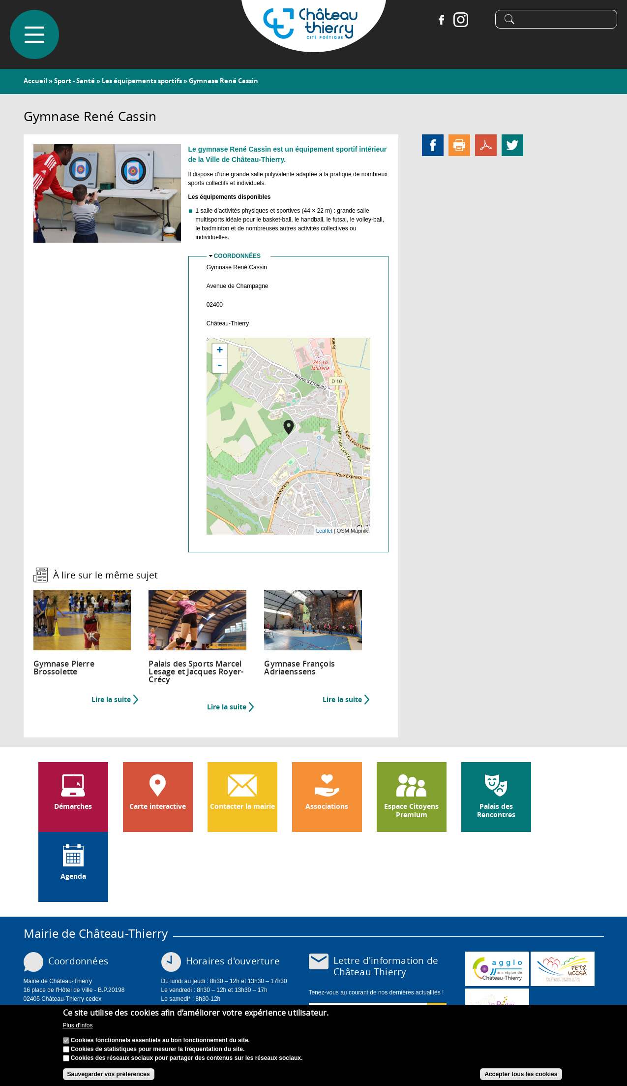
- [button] (219, 365)
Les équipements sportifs (142, 80)
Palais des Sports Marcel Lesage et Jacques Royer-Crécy (196, 671)
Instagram (461, 20)
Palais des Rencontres (496, 810)
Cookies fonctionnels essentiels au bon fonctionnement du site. (160, 1040)
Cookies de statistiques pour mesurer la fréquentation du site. (157, 1049)
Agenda (73, 876)
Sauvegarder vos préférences (108, 1074)
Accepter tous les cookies (520, 1074)
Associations (326, 806)
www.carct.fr (497, 969)
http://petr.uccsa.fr (563, 969)
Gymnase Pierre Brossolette (63, 668)
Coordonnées (237, 256)
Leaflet (324, 531)
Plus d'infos (78, 1025)
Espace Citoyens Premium (411, 810)
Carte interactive (157, 806)
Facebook (441, 20)
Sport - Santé (74, 80)
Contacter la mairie (242, 806)
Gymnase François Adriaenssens (299, 668)
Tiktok (480, 20)
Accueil (35, 80)
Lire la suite (114, 699)
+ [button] (220, 351)
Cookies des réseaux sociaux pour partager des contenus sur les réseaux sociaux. (187, 1057)
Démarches (73, 806)
